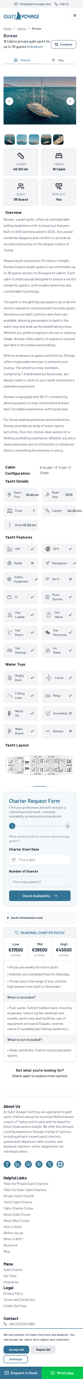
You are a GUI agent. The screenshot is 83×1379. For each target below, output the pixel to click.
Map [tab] (58, 60)
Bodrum (36, 46)
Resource (10, 1245)
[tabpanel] (40, 106)
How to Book (13, 1227)
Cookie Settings (15, 1306)
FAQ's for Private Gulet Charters (26, 1184)
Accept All (16, 1349)
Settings (15, 1359)
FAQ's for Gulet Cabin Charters (25, 1190)
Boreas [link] (36, 28)
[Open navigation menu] (74, 15)
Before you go (13, 1233)
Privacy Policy (13, 1293)
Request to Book (20, 1373)
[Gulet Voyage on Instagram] (39, 1164)
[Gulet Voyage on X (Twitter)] (49, 1164)
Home (7, 28)
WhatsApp (62, 1373)
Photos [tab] (22, 60)
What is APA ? (13, 1239)
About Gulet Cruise (17, 1214)
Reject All (43, 1349)
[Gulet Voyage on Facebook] (7, 1164)
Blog (7, 1251)
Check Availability (40, 896)
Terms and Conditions (19, 1299)
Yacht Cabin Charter (18, 1202)
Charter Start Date (24, 849)
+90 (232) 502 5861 (19, 1324)
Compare (63, 44)
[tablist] (40, 60)
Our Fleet (10, 1276)
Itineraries (11, 1282)
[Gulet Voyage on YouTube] (28, 1164)
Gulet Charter (13, 1270)
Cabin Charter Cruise (18, 1208)
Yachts (21, 28)
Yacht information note (27, 917)
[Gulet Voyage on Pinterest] (60, 1164)
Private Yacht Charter (19, 1196)
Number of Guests (23, 871)
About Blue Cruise (16, 1220)
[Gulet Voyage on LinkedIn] (17, 1164)
